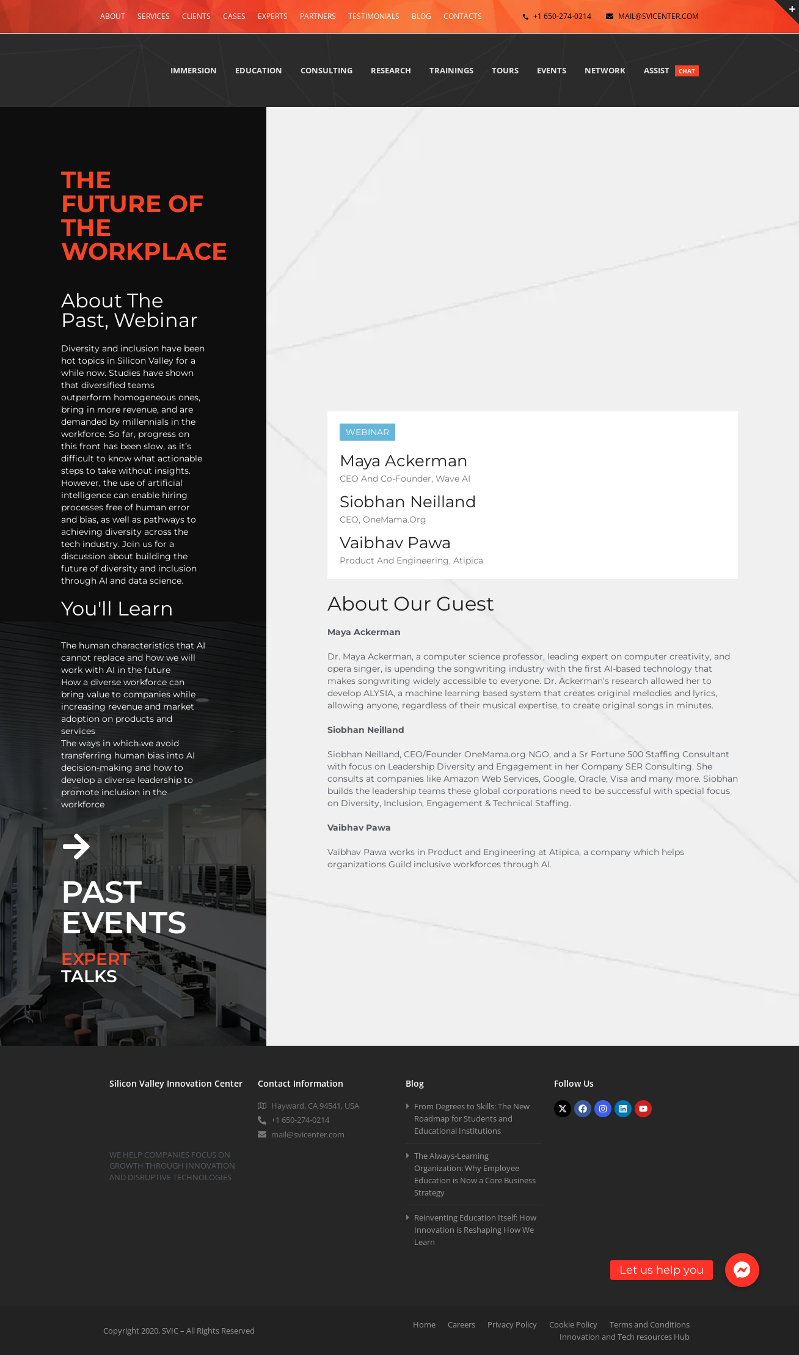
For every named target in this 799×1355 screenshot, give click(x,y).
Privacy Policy (512, 1324)
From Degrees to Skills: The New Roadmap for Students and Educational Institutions (472, 1118)
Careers (461, 1324)
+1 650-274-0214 (562, 16)
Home (424, 1324)
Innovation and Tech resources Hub (625, 1336)
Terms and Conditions (650, 1324)
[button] (742, 1270)
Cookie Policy (573, 1324)
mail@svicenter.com (658, 16)
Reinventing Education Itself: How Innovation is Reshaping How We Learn (475, 1229)
